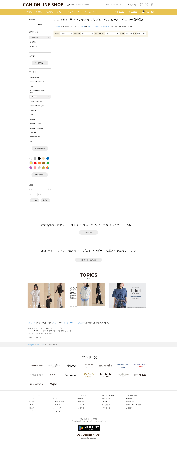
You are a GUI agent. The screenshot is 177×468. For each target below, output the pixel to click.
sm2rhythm (33, 97)
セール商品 (33, 46)
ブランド (60, 12)
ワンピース (57, 26)
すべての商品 (28, 12)
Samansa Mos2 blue (36, 101)
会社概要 (129, 408)
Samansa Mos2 (35, 77)
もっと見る (88, 232)
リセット (34, 200)
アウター (31, 405)
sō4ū (31, 114)
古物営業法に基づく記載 (133, 405)
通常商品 (33, 42)
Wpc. (31, 141)
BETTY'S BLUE (35, 137)
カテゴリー (71, 12)
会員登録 (134, 12)
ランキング (82, 12)
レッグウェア (57, 408)
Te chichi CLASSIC (36, 123)
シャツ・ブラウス (93, 26)
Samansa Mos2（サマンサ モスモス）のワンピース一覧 (45, 328)
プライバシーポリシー (133, 395)
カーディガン (105, 26)
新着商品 (39, 12)
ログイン (121, 12)
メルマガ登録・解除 (108, 395)
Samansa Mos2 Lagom (37, 106)
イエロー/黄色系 (52, 345)
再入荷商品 (50, 12)
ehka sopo (33, 110)
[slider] (30, 189)
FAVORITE (148, 12)
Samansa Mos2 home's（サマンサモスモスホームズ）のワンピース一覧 (49, 331)
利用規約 (129, 398)
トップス (31, 401)
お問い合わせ (106, 408)
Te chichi (32, 119)
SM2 (31, 86)
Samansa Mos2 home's (37, 82)
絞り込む (45, 200)
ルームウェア (57, 411)
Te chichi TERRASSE (36, 128)
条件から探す (132, 5)
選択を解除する (40, 63)
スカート (82, 26)
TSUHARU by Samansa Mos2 (37, 91)
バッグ (31, 411)
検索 (123, 4)
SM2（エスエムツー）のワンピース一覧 (40, 333)
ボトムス (31, 408)
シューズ (55, 398)
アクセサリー (57, 405)
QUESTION (152, 12)
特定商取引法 (130, 401)
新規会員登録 (106, 398)
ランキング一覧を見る (88, 260)
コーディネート (94, 12)
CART (142, 11)
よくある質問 (106, 405)
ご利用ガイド (106, 401)
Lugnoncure (33, 132)
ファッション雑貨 (58, 401)
